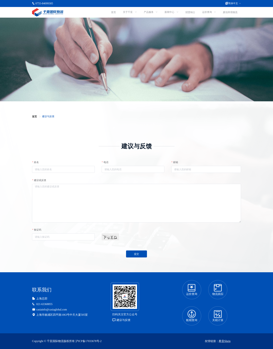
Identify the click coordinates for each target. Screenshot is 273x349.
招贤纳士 (190, 12)
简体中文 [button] (233, 3)
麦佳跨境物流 (230, 12)
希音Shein (225, 341)
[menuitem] (113, 12)
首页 (113, 12)
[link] (48, 116)
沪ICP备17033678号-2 (88, 341)
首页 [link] (35, 116)
